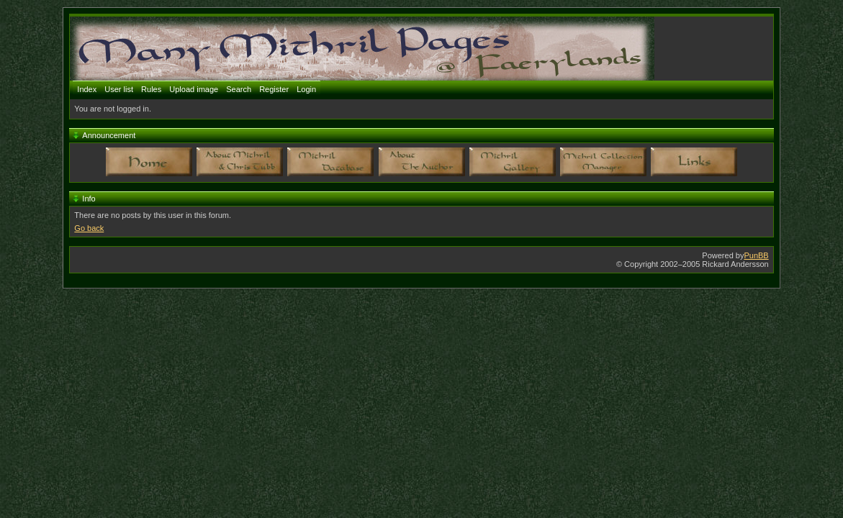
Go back (89, 228)
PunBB (756, 255)
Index (86, 89)
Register (274, 89)
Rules (151, 89)
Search (238, 89)
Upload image (193, 89)
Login (306, 89)
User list (118, 89)
